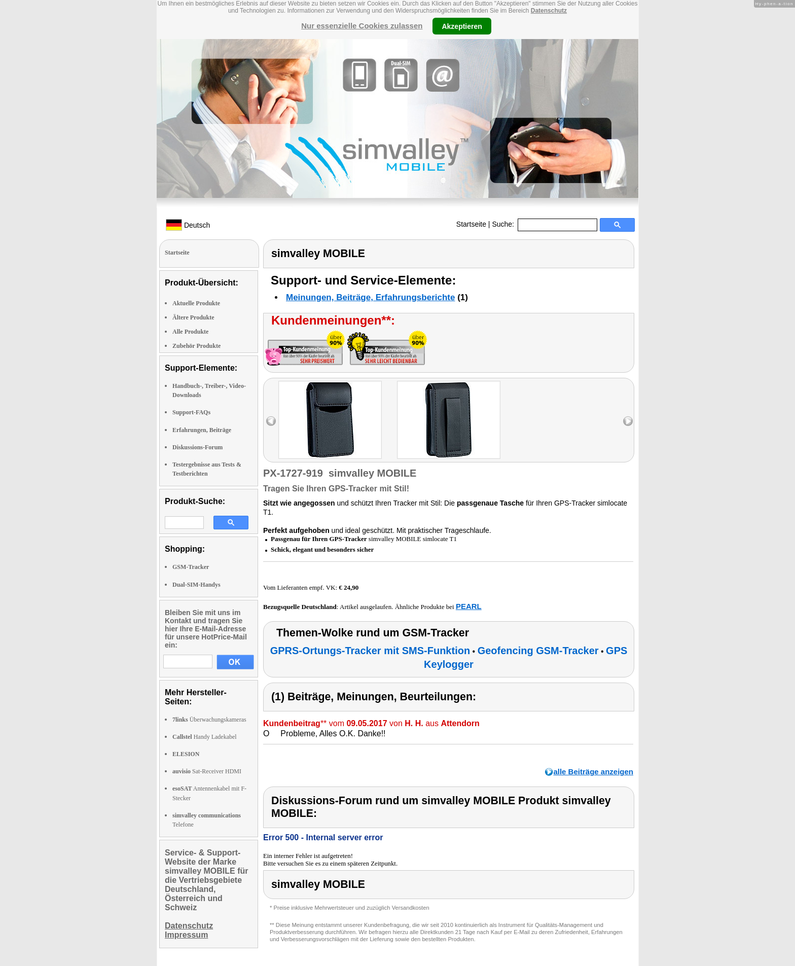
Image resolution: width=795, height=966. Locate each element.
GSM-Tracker (190, 566)
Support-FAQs (191, 412)
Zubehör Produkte (196, 345)
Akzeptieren (462, 26)
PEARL (469, 606)
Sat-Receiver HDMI (206, 771)
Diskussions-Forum (197, 447)
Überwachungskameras (209, 719)
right (628, 421)
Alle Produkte (190, 331)
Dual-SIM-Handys (196, 584)
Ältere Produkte (193, 317)
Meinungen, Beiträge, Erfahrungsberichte (370, 297)
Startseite (471, 224)
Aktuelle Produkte (196, 303)
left (271, 421)
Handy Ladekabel (204, 736)
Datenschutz (549, 10)
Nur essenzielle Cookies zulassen (361, 25)
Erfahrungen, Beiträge (201, 430)
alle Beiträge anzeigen (593, 771)
